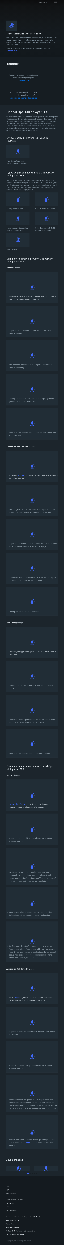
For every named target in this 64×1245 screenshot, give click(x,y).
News (8, 1207)
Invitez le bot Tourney (17, 804)
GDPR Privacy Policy (12, 1227)
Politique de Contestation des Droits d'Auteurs (21, 1231)
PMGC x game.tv (11, 1210)
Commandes (10, 1203)
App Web (21, 475)
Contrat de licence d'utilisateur (15, 1234)
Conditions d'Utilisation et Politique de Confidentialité (23, 1217)
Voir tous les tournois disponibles (23, 98)
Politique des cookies (12, 1220)
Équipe (8, 1190)
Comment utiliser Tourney (14, 1200)
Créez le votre (11, 51)
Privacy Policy (10, 1224)
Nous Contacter (11, 1193)
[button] (28, 1173)
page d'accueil (31, 1142)
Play (7, 1186)
